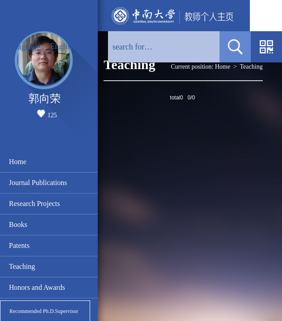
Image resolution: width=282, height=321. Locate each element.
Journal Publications (38, 182)
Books (18, 224)
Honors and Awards (37, 287)
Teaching (22, 266)
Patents (19, 245)
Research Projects (34, 203)
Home (17, 161)
